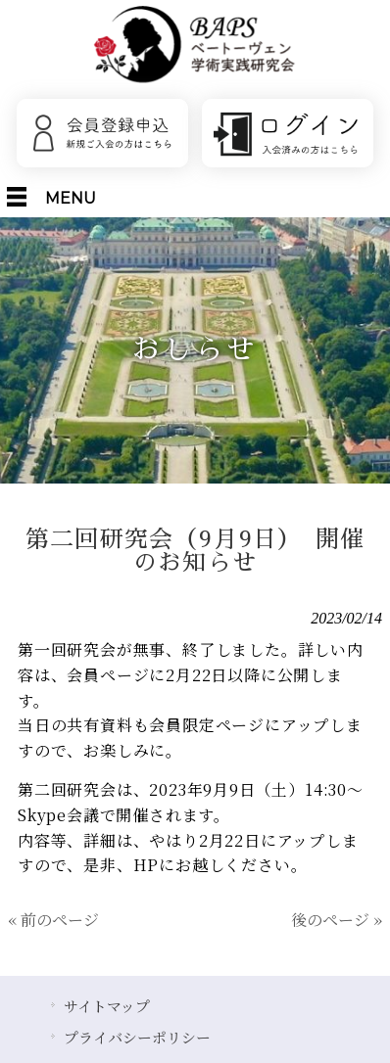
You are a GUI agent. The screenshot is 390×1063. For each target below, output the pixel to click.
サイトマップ (107, 1005)
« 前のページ (53, 919)
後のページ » (336, 919)
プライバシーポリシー (137, 1037)
